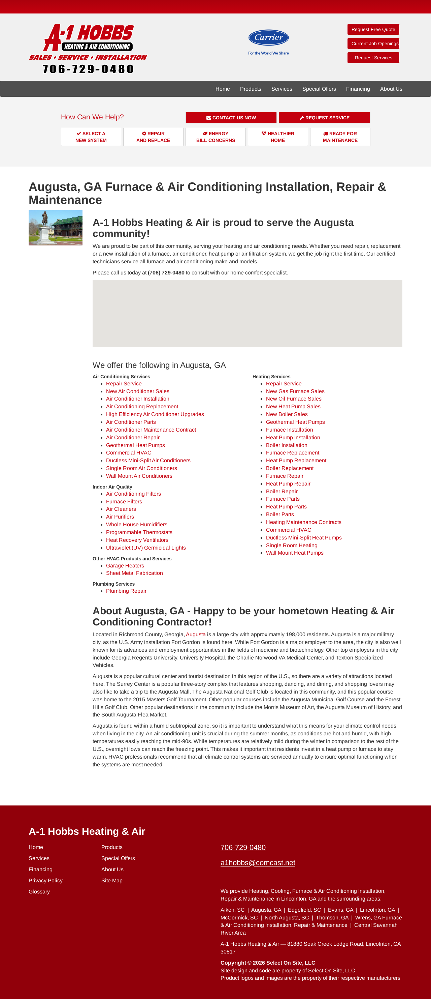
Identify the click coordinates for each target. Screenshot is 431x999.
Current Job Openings (375, 43)
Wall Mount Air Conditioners (139, 476)
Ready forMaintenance (340, 137)
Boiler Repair (282, 491)
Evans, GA (340, 910)
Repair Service (124, 383)
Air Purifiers (120, 517)
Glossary (39, 891)
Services (281, 89)
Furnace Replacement (292, 453)
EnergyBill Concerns (215, 137)
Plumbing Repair (126, 591)
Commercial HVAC (129, 453)
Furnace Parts (283, 499)
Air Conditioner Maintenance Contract (151, 430)
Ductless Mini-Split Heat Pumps (304, 537)
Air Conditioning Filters (133, 494)
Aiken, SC (233, 910)
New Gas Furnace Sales (295, 391)
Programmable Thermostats (139, 532)
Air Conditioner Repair (133, 437)
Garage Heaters (125, 565)
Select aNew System (91, 137)
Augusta (196, 634)
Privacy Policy (46, 880)
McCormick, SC (239, 917)
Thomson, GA (332, 917)
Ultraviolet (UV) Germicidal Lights (146, 548)
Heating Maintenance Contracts (303, 522)
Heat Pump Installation (293, 437)
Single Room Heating (292, 545)
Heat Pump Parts (286, 506)
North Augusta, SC (287, 917)
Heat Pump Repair (288, 484)
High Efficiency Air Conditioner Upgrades (155, 414)
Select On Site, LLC (291, 963)
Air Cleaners (121, 509)
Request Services (373, 57)
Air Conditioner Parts (131, 422)
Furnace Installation (289, 430)
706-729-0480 (243, 847)
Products (250, 89)
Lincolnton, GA (377, 910)
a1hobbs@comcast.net (258, 862)
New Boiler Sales (287, 414)
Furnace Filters (124, 501)
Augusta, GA (266, 910)
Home (223, 89)
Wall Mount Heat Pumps (295, 553)
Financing (358, 89)
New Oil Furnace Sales (294, 399)
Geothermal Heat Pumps (135, 445)
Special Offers (319, 89)
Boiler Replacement (289, 468)
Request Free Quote (373, 29)
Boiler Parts (280, 514)
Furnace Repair (284, 476)
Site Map (112, 880)
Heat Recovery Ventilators (137, 540)
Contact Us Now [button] (231, 117)
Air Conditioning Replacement (142, 406)
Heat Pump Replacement (296, 460)
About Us (391, 89)
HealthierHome (278, 137)
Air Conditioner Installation (137, 399)
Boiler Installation (286, 445)
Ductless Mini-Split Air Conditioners (148, 460)
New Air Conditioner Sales (137, 391)
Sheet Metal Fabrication (134, 573)
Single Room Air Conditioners (141, 468)
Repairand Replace (153, 137)
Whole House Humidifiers (136, 524)
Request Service (325, 117)
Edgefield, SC (304, 910)
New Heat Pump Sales (293, 406)
